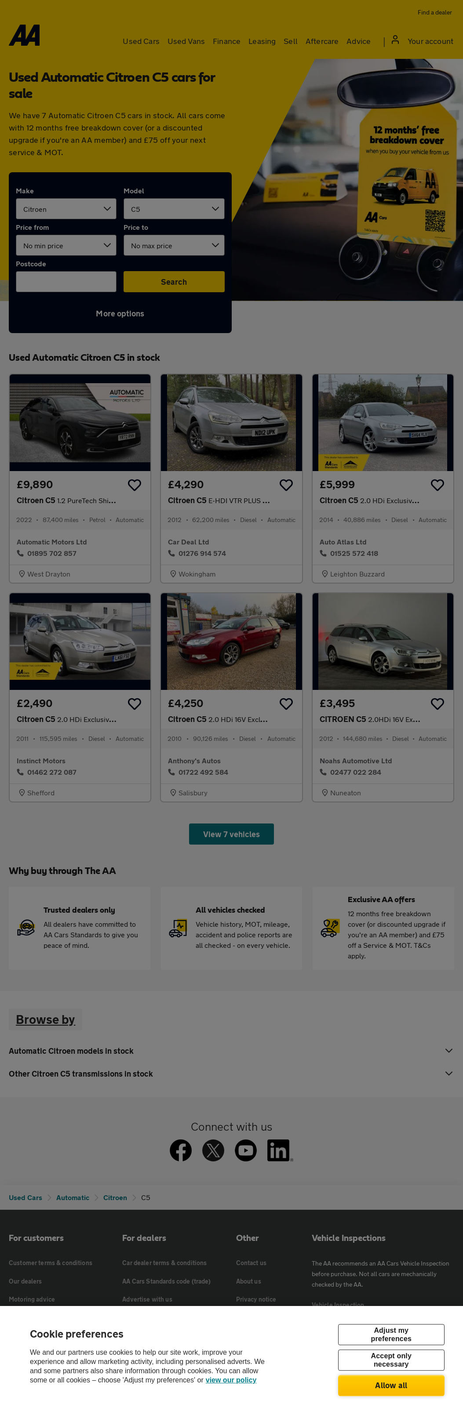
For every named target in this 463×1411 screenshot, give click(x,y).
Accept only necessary (391, 1360)
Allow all (391, 1385)
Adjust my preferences (391, 1334)
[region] (231, 1358)
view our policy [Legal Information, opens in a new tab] (231, 1380)
